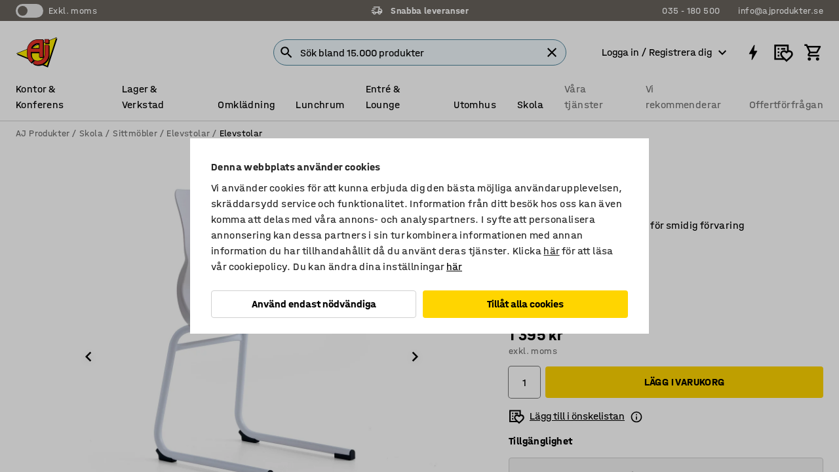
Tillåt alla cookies (525, 304)
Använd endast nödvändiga (314, 304)
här (551, 251)
